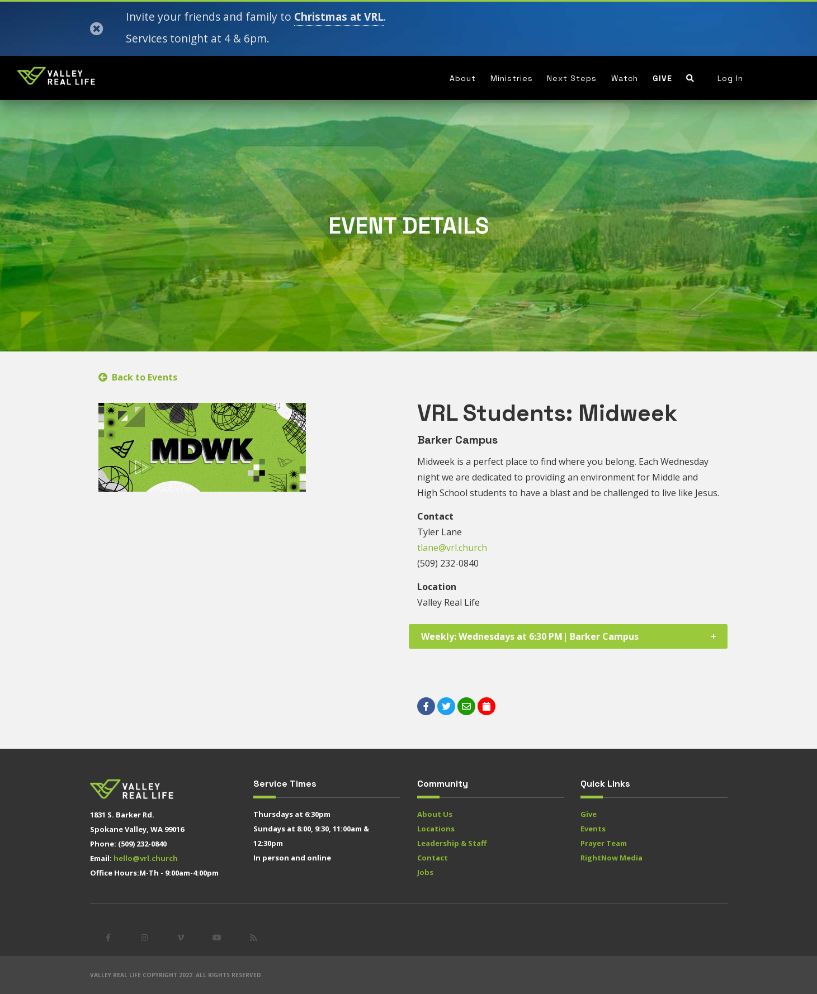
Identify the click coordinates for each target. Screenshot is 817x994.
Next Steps (572, 78)
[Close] (96, 29)
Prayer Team (603, 843)
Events (593, 829)
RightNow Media (611, 858)
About (463, 78)
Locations (436, 829)
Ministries (511, 78)
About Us (434, 814)
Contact (432, 858)
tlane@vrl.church (452, 547)
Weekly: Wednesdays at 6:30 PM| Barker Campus (530, 636)
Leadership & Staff (452, 843)
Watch (624, 78)
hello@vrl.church (146, 858)
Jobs (425, 872)
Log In (730, 78)
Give (662, 78)
